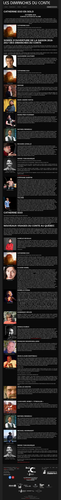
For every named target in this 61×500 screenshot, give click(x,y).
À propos (25, 6)
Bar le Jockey (27, 478)
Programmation (12, 6)
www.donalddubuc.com (36, 338)
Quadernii (27, 498)
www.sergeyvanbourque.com (23, 175)
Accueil (6, 6)
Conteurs (19, 6)
